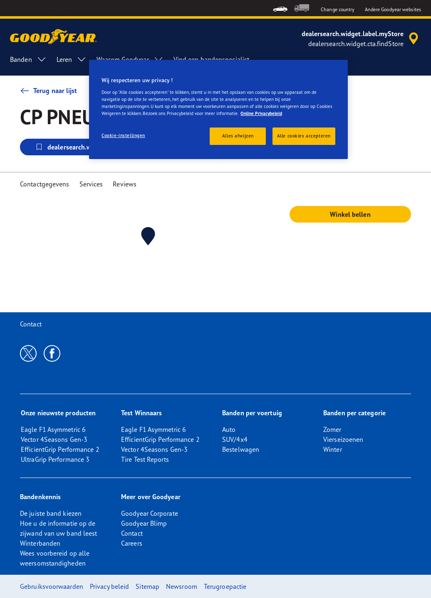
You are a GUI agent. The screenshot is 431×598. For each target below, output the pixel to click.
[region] (218, 109)
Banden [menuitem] (28, 59)
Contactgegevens (44, 184)
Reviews (124, 184)
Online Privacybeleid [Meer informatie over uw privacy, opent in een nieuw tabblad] (261, 113)
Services (91, 184)
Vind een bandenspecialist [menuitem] (211, 59)
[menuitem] (280, 8)
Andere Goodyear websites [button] (393, 9)
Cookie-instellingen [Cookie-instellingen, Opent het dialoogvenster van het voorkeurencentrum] (123, 135)
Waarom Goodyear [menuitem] (130, 59)
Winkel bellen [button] (350, 214)
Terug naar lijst (48, 91)
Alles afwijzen (238, 136)
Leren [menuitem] (72, 59)
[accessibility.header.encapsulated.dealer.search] (361, 39)
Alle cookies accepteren (304, 136)
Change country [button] (337, 9)
